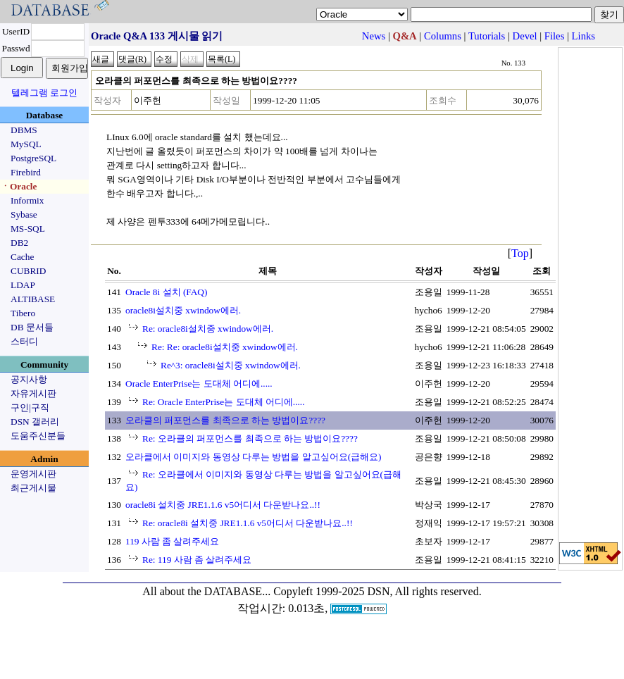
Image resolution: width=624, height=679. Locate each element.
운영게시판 (33, 473)
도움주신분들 (38, 435)
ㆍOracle (19, 186)
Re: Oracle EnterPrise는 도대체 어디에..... (223, 402)
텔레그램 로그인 (44, 92)
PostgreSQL (33, 158)
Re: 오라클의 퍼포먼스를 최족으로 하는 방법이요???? (250, 438)
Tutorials (486, 36)
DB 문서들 (32, 327)
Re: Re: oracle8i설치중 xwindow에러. (224, 347)
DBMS (24, 130)
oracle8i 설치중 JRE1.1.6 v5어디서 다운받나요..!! (222, 504)
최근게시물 (33, 487)
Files (554, 36)
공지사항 (29, 379)
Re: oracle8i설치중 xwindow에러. (207, 328)
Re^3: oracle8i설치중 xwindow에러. (231, 365)
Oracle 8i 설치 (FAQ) (166, 292)
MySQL (26, 144)
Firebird (26, 172)
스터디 (24, 341)
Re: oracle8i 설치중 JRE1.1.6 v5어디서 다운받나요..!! (247, 523)
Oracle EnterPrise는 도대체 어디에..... (199, 383)
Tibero (23, 313)
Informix (27, 200)
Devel (525, 36)
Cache (22, 256)
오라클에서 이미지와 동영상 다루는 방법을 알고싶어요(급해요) (253, 456)
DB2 (19, 242)
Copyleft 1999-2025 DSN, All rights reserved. (377, 591)
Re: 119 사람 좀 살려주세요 (196, 559)
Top (520, 253)
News (373, 36)
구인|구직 (30, 407)
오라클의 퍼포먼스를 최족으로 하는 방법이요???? (225, 420)
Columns (442, 36)
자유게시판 (33, 393)
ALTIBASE (33, 299)
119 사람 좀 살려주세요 (172, 541)
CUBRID (28, 271)
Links (583, 36)
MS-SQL (28, 228)
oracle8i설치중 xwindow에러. (183, 310)
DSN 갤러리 (35, 421)
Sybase (24, 214)
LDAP (23, 285)
